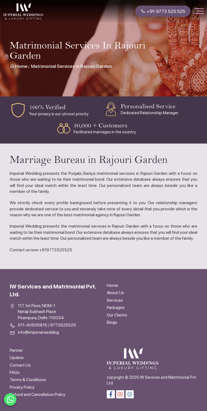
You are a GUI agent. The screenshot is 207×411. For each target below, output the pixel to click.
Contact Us (20, 365)
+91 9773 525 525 (163, 11)
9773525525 (63, 325)
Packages (116, 307)
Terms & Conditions (28, 379)
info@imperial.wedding (38, 332)
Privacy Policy (22, 387)
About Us (115, 292)
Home (18, 66)
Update (17, 357)
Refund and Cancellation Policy (37, 394)
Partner (16, 350)
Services (115, 300)
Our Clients (117, 315)
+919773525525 (55, 249)
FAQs (15, 372)
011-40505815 (32, 325)
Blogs (112, 322)
